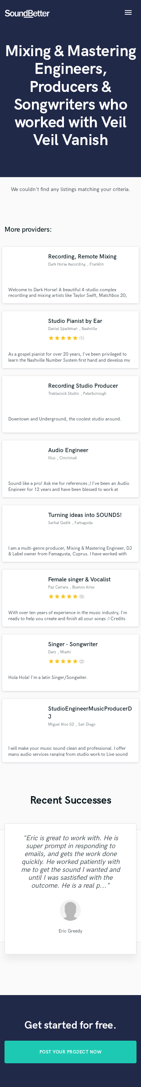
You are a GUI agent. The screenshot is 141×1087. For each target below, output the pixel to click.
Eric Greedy (70, 931)
